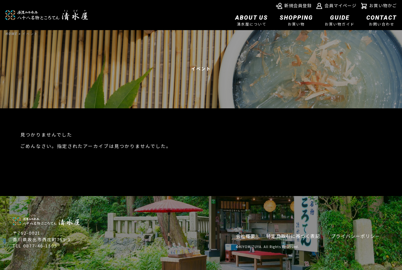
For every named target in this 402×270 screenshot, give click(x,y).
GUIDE (340, 20)
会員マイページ (336, 6)
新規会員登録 (294, 6)
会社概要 (245, 236)
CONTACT (381, 20)
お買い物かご (379, 6)
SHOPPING (296, 20)
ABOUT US (251, 20)
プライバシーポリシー (355, 236)
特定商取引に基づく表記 (293, 236)
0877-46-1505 (40, 246)
